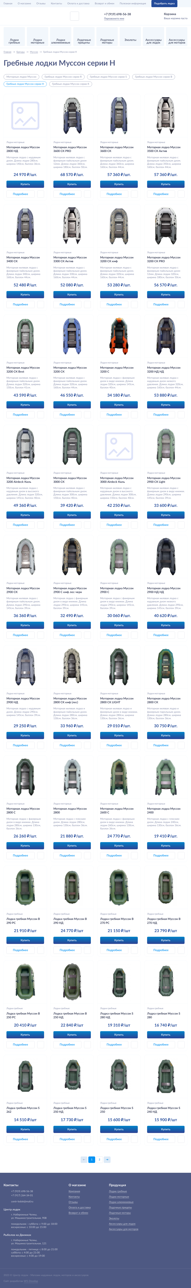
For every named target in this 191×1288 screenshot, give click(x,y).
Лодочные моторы (120, 1213)
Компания (74, 1191)
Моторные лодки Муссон (21, 77)
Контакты (56, 3)
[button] (40, 194)
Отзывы (41, 3)
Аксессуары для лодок (122, 1224)
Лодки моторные (15, 142)
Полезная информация (133, 3)
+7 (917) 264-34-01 (22, 1195)
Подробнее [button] (20, 194)
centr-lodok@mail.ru (22, 1201)
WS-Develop (31, 1281)
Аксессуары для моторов (123, 1229)
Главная (8, 3)
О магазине (24, 3)
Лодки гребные (14, 914)
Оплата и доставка (78, 3)
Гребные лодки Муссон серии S (108, 77)
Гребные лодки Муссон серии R (63, 77)
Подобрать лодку (164, 3)
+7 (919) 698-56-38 (117, 14)
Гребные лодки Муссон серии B (153, 77)
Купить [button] (25, 184)
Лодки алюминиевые (121, 1202)
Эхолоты (114, 1218)
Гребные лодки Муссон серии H (25, 84)
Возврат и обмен (104, 3)
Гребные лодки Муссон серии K (70, 84)
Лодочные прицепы (120, 1207)
